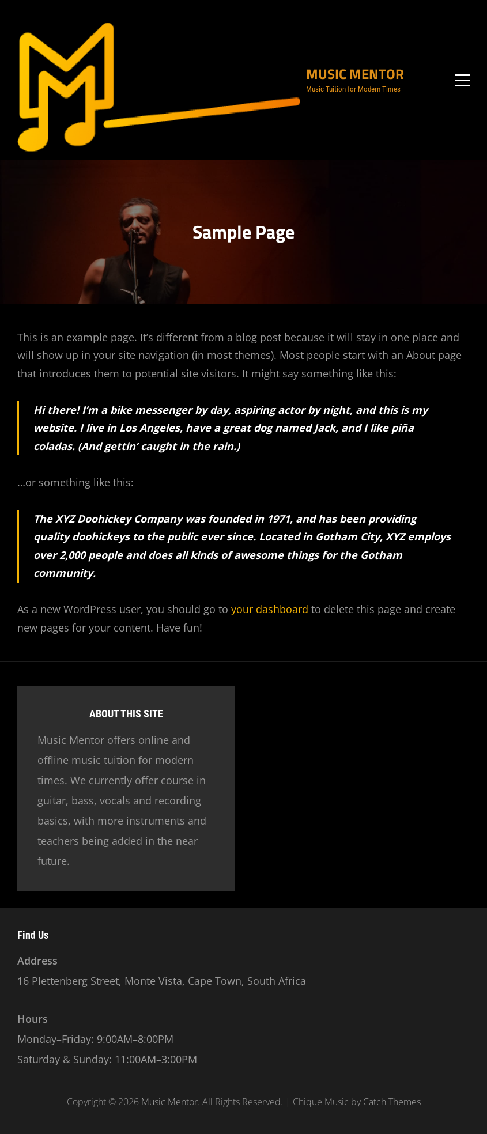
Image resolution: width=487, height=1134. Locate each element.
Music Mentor (355, 73)
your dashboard (269, 609)
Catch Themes (392, 1101)
